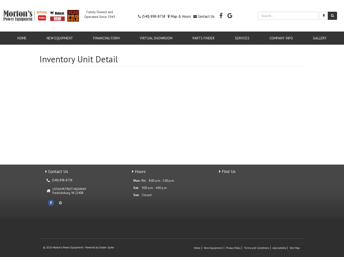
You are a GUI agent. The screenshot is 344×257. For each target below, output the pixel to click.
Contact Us (206, 16)
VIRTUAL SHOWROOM (156, 38)
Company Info (281, 38)
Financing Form (106, 38)
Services (242, 38)
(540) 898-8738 (153, 16)
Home (22, 38)
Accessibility (279, 248)
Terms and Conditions (256, 248)
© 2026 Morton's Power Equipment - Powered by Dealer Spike (78, 247)
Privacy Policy (233, 248)
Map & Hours (181, 16)
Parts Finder (204, 38)
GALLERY (320, 38)
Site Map (295, 248)
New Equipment (60, 38)
